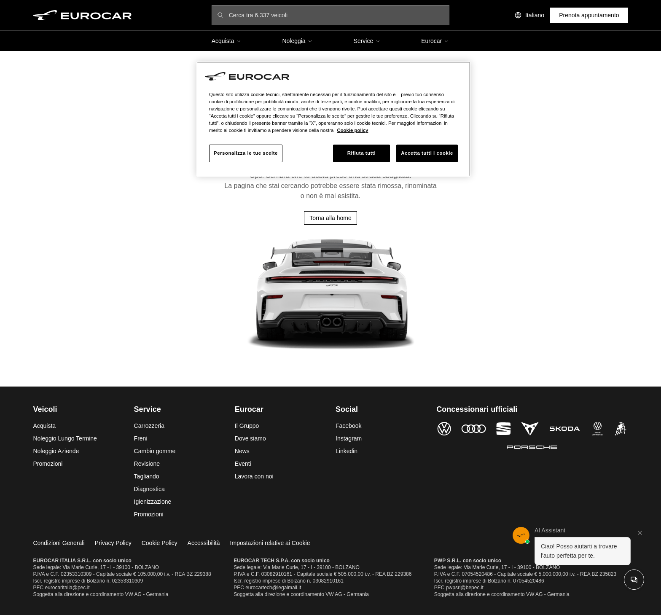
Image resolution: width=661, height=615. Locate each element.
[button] (578, 546)
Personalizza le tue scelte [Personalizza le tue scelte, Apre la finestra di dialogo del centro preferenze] (246, 153)
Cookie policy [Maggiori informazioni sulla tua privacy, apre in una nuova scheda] (352, 130)
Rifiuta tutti (361, 153)
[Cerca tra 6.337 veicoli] (336, 15)
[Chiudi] (640, 533)
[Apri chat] (634, 579)
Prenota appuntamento (589, 15)
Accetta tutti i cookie (427, 153)
